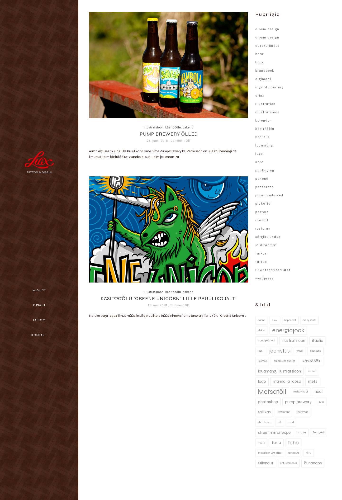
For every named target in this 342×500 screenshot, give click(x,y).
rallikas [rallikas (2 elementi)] (264, 412)
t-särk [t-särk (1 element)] (261, 442)
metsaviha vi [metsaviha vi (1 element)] (300, 391)
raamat (262, 220)
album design (267, 29)
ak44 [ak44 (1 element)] (274, 320)
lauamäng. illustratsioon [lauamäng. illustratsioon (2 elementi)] (279, 371)
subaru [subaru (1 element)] (302, 432)
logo (259, 154)
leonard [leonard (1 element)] (312, 371)
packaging (264, 170)
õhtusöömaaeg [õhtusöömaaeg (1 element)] (288, 463)
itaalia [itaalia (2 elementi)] (317, 340)
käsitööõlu (173, 127)
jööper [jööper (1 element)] (300, 350)
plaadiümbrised (269, 195)
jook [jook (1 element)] (260, 350)
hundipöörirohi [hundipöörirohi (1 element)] (266, 340)
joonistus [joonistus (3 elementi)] (279, 351)
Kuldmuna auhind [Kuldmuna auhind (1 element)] (284, 361)
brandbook (264, 71)
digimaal (263, 79)
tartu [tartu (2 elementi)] (276, 442)
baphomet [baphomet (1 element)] (290, 320)
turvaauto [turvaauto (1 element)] (293, 452)
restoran (263, 229)
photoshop (264, 187)
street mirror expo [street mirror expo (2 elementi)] (274, 432)
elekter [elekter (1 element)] (261, 330)
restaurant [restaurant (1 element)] (284, 412)
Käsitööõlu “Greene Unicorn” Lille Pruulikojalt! (169, 298)
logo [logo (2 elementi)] (262, 381)
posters (262, 212)
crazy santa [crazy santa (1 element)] (309, 320)
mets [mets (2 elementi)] (312, 381)
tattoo (261, 262)
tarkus (261, 253)
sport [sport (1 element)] (291, 422)
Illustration (265, 104)
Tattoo (39, 320)
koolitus (262, 137)
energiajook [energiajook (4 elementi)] (288, 330)
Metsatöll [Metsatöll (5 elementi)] (272, 391)
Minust (39, 290)
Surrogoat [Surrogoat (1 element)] (318, 432)
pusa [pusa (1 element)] (321, 401)
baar (259, 54)
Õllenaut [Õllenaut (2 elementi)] (265, 463)
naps (259, 162)
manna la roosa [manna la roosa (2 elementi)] (287, 381)
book (259, 62)
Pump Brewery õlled (169, 134)
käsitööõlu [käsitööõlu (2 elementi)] (311, 360)
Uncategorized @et (272, 270)
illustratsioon (154, 127)
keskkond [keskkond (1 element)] (315, 350)
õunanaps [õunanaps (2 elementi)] (313, 463)
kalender (263, 121)
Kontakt (39, 335)
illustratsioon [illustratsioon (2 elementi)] (293, 340)
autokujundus (267, 46)
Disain (39, 305)
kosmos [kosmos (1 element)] (262, 361)
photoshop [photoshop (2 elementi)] (268, 401)
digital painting (269, 87)
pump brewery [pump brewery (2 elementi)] (298, 401)
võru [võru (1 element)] (308, 452)
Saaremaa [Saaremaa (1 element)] (302, 412)
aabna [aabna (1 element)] (261, 320)
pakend (188, 127)
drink (260, 96)
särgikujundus (267, 237)
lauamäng (264, 145)
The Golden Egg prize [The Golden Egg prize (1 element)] (269, 452)
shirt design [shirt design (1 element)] (264, 422)
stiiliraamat (266, 245)
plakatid (263, 204)
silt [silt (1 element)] (279, 422)
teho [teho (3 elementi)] (293, 442)
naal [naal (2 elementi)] (319, 391)
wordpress (264, 278)
